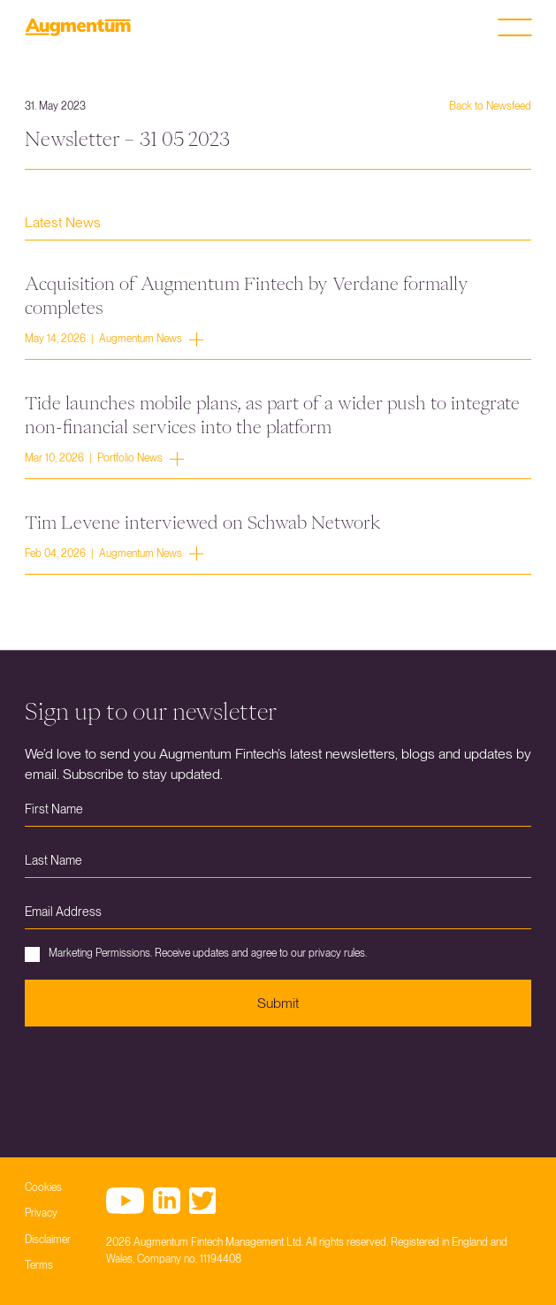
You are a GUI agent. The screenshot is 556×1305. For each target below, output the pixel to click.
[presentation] (159, 1078)
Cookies (43, 1187)
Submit (278, 1003)
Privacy (41, 1213)
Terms (39, 1265)
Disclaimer (48, 1239)
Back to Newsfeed (490, 106)
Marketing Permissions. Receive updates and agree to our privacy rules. (196, 954)
